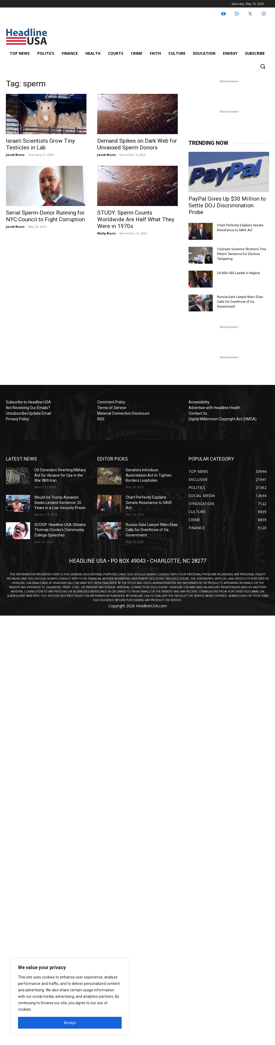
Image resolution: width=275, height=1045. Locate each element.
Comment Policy (111, 402)
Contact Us (198, 413)
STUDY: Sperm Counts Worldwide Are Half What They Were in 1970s (135, 219)
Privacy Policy (17, 419)
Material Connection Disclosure (123, 413)
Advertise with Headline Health (214, 408)
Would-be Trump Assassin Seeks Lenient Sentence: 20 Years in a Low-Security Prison (60, 502)
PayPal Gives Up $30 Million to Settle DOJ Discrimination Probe (227, 205)
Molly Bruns (106, 233)
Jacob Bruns (15, 155)
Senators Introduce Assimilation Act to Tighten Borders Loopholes (149, 475)
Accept (70, 1023)
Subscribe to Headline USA (28, 402)
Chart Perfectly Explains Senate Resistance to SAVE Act (149, 502)
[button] (262, 66)
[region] (70, 996)
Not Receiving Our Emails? (28, 408)
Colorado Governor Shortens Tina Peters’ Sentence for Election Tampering (241, 254)
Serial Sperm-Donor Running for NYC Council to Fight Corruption (45, 216)
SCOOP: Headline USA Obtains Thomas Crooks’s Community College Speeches (60, 529)
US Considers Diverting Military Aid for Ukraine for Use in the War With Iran (60, 475)
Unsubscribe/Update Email (28, 413)
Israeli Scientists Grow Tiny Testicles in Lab (40, 144)
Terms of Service (111, 408)
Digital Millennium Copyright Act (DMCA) (222, 419)
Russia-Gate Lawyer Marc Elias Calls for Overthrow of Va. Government (240, 301)
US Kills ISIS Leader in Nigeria (238, 273)
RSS (100, 419)
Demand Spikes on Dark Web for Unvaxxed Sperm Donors (137, 144)
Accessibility (199, 402)
